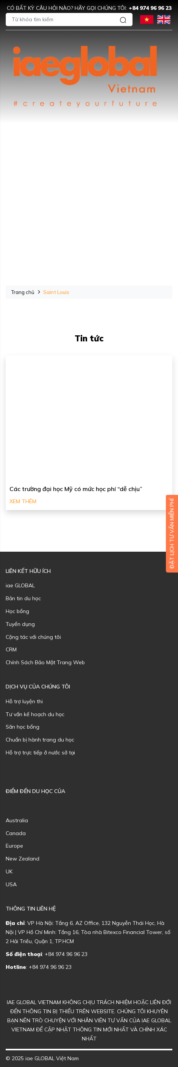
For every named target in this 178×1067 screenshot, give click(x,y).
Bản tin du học (23, 598)
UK (9, 871)
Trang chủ (22, 292)
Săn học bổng (22, 726)
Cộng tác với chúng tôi (33, 637)
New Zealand (22, 858)
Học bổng (17, 611)
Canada (16, 833)
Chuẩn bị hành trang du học (40, 739)
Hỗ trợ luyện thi (24, 701)
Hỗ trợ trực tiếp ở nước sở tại (40, 752)
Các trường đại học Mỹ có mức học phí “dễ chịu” (75, 489)
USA (11, 884)
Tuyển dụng (20, 624)
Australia (17, 820)
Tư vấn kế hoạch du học (35, 714)
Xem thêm (22, 501)
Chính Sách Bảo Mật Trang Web (45, 662)
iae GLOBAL (20, 585)
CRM (11, 649)
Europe (14, 845)
